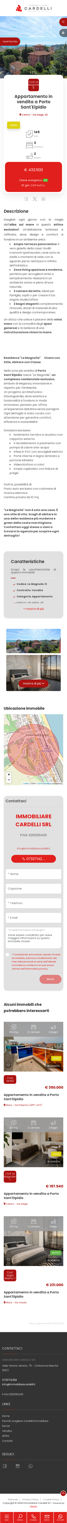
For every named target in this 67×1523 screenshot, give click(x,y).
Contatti (7, 1441)
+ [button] (9, 775)
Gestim (33, 1506)
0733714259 (9, 1380)
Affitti (5, 1436)
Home (6, 1416)
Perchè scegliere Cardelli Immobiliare (25, 1421)
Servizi (6, 1426)
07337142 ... (33, 858)
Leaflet (26, 783)
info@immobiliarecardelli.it (33, 848)
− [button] (9, 780)
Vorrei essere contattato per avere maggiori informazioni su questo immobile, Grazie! (33, 938)
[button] (33, 609)
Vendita (7, 1431)
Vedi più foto (10, 41)
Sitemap (13, 1499)
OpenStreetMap (44, 783)
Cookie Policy (51, 1499)
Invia (50, 979)
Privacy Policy (30, 1499)
